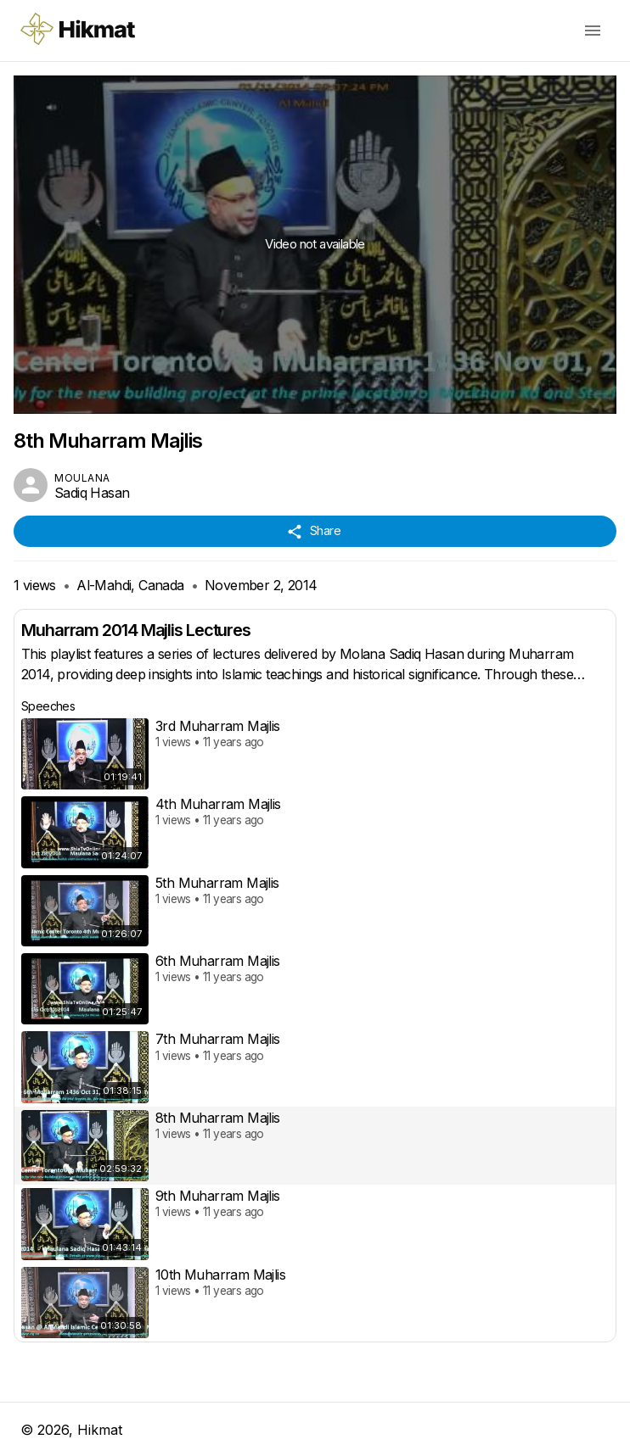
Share (315, 531)
